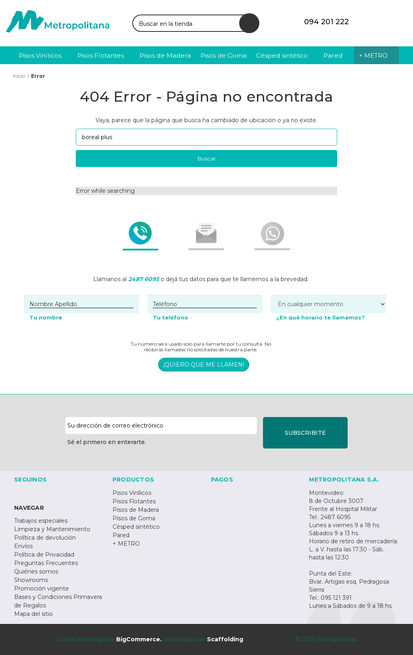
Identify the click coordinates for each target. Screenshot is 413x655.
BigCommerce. (139, 639)
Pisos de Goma (134, 518)
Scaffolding (225, 639)
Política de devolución (45, 537)
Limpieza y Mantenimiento (52, 529)
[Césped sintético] (285, 55)
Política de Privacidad (44, 554)
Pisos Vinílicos (132, 492)
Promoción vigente (41, 588)
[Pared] (337, 55)
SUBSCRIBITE (305, 432)
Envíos (23, 546)
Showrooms (31, 580)
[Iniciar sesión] (375, 21)
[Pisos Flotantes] (104, 55)
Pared (121, 535)
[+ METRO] (376, 55)
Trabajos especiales (40, 520)
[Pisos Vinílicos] (43, 55)
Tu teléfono (170, 317)
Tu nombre (45, 317)
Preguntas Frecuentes (46, 563)
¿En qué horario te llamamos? (320, 317)
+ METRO (126, 543)
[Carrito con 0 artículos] (395, 21)
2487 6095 (143, 279)
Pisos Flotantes (134, 501)
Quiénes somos (36, 571)
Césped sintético (136, 526)
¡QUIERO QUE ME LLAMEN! (203, 364)
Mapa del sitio (33, 613)
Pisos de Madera (136, 509)
